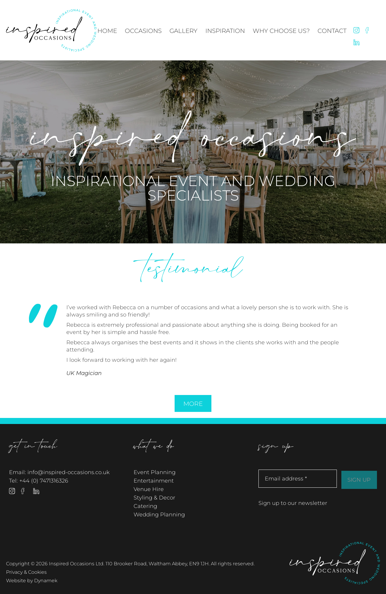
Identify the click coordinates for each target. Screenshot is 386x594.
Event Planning (155, 472)
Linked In (356, 42)
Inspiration (225, 30)
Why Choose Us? (281, 30)
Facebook (368, 30)
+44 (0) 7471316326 (43, 480)
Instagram (356, 30)
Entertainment (154, 480)
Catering (145, 506)
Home (107, 30)
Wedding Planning (159, 514)
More (193, 403)
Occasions (143, 30)
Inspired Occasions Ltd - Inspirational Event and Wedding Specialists (51, 30)
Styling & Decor (154, 497)
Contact (332, 30)
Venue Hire (149, 489)
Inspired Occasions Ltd (335, 562)
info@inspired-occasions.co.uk (68, 472)
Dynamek (45, 580)
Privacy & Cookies (26, 572)
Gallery (183, 30)
